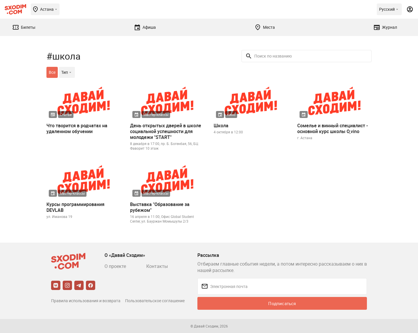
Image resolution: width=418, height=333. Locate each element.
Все (52, 72)
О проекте (115, 266)
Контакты (157, 266)
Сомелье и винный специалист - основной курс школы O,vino (332, 128)
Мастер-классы (155, 114)
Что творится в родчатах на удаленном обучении (76, 128)
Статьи (66, 114)
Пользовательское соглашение (155, 300)
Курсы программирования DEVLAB (75, 207)
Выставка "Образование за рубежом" (160, 207)
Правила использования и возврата (85, 300)
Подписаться (282, 303)
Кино (231, 114)
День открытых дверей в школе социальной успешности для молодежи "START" (165, 131)
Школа (221, 125)
